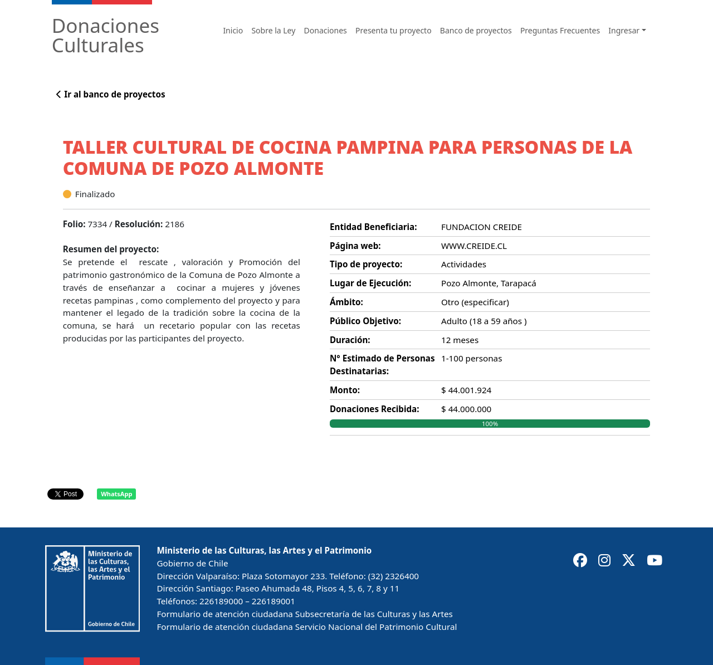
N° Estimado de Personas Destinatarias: (382, 364)
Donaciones (325, 30)
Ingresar (623, 30)
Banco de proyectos (476, 30)
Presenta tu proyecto (393, 30)
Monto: (345, 389)
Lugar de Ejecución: (370, 283)
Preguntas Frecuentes (560, 30)
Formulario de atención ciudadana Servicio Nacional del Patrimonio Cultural (307, 626)
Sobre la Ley (273, 30)
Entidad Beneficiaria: (373, 226)
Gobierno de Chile (192, 563)
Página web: (355, 245)
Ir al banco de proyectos (110, 94)
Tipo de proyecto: (366, 264)
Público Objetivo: (365, 320)
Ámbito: (346, 301)
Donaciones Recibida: (374, 408)
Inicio (233, 30)
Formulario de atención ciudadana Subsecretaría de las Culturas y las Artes (304, 613)
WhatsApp (116, 494)
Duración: (350, 339)
